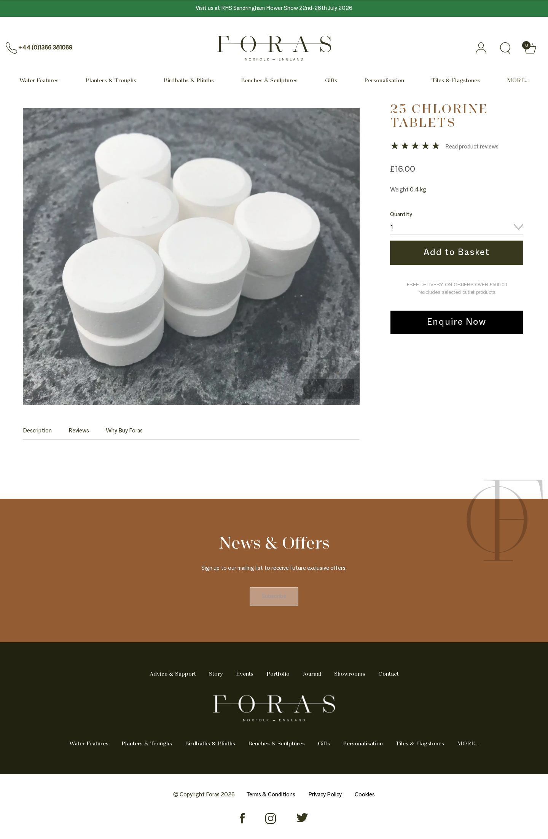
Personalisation (384, 81)
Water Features (39, 81)
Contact (388, 674)
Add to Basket (457, 253)
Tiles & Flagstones (456, 81)
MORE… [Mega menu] (518, 81)
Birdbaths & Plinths (189, 81)
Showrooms (349, 674)
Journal (312, 674)
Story (216, 674)
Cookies (365, 795)
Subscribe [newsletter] (274, 596)
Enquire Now (456, 322)
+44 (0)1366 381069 (45, 48)
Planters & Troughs (111, 81)
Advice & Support (173, 674)
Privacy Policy (325, 795)
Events (244, 674)
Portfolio (278, 674)
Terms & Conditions (270, 795)
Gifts (331, 81)
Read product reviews (472, 147)
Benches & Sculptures (269, 81)
